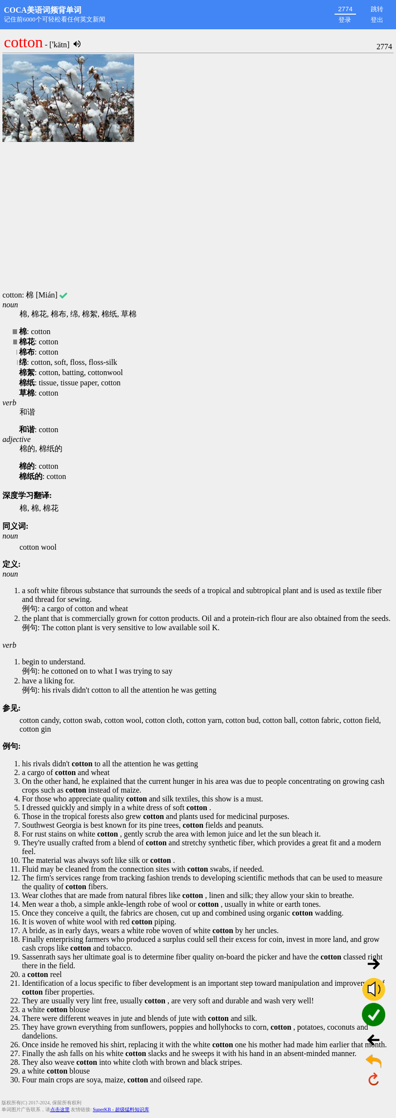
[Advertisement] (198, 217)
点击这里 (60, 1109)
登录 (344, 19)
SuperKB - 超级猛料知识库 (121, 1109)
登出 (377, 19)
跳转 (377, 9)
